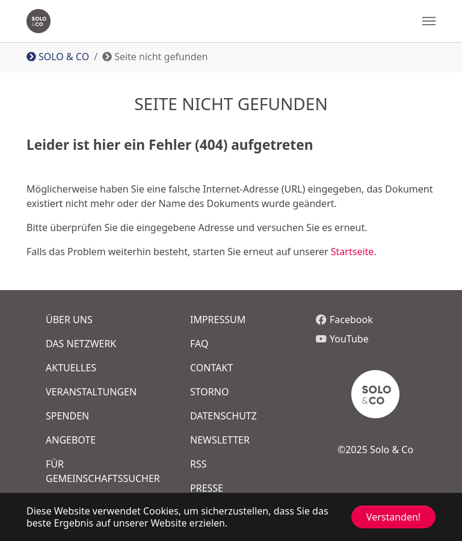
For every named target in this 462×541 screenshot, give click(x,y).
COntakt (211, 367)
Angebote (71, 440)
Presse (206, 488)
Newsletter (220, 440)
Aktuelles (71, 367)
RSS (198, 464)
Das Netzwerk (81, 343)
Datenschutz (223, 415)
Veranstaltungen (91, 391)
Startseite (352, 251)
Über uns (69, 319)
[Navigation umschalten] (429, 21)
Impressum (217, 319)
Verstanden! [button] (393, 517)
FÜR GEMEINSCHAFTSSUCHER (96, 471)
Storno (209, 391)
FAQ (199, 343)
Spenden (67, 415)
